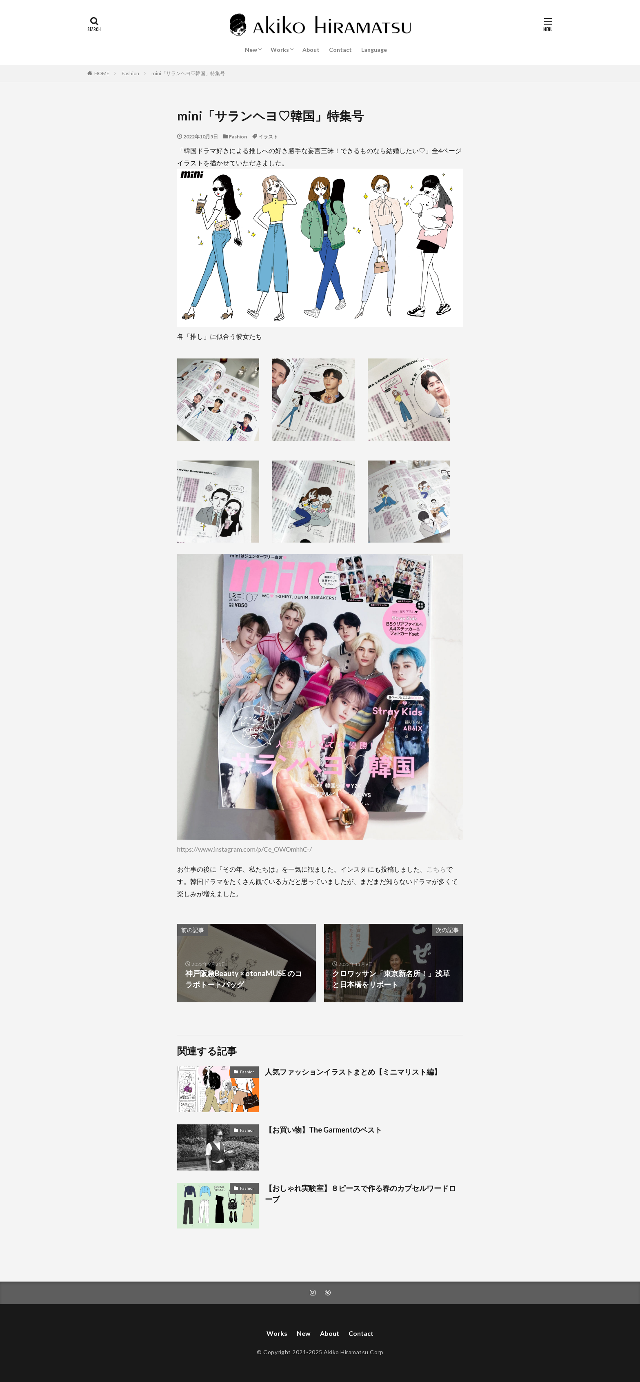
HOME (101, 73)
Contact (340, 49)
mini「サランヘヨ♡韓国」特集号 (188, 73)
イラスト (268, 137)
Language (374, 49)
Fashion (130, 73)
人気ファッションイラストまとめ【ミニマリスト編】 (353, 1071)
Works (280, 49)
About (311, 49)
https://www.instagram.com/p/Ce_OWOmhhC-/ (244, 849)
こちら (436, 869)
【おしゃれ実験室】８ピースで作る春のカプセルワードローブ (360, 1194)
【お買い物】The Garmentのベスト (323, 1129)
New (251, 49)
